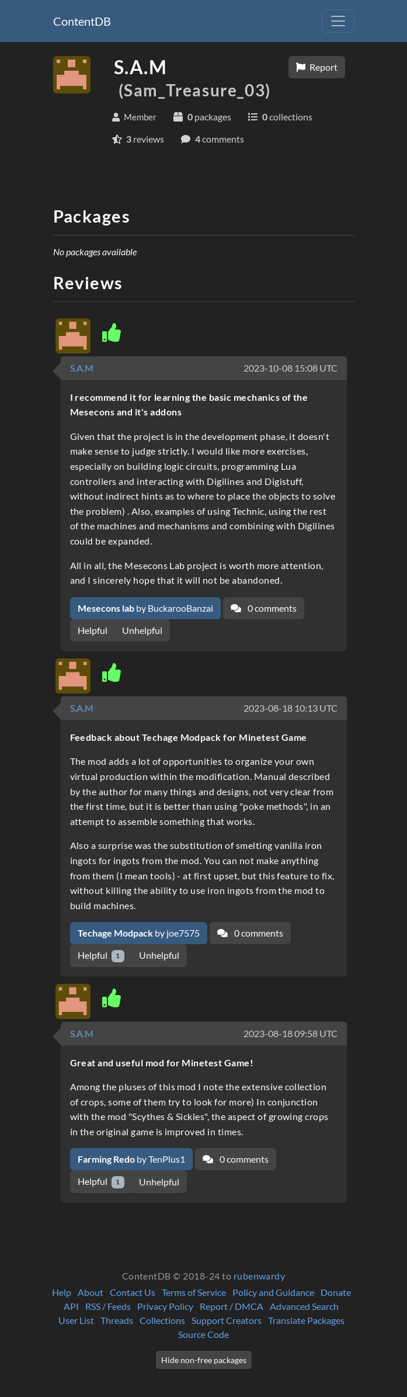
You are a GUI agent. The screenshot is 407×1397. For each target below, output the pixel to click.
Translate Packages (306, 1320)
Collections (162, 1320)
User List (76, 1320)
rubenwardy (260, 1275)
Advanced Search (304, 1306)
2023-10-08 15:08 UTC (290, 367)
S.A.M (81, 367)
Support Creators (227, 1320)
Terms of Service (194, 1292)
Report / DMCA (231, 1306)
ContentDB (82, 21)
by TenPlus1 (131, 1158)
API (71, 1306)
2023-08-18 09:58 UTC (290, 1033)
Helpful (92, 630)
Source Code (203, 1334)
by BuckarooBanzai (145, 607)
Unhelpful (142, 630)
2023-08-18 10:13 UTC (290, 707)
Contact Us (132, 1292)
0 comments (264, 607)
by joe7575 (139, 932)
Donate (336, 1292)
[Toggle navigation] (338, 21)
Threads (116, 1320)
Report (317, 66)
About (90, 1292)
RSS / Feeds (108, 1306)
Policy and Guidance (273, 1292)
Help (61, 1292)
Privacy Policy (165, 1306)
